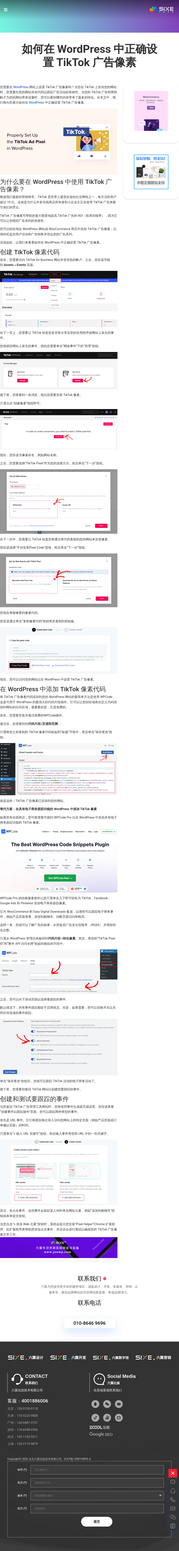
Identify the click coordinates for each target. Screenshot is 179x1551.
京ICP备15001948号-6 (77, 1459)
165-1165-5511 (27, 1437)
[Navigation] (5, 9)
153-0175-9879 (27, 1444)
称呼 (22, 1469)
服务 (22, 1495)
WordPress (21, 87)
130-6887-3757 (27, 1423)
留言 (22, 1508)
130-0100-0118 (27, 1408)
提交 (97, 1521)
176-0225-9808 (27, 1416)
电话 (22, 1482)
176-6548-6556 (27, 1430)
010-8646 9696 (89, 1327)
